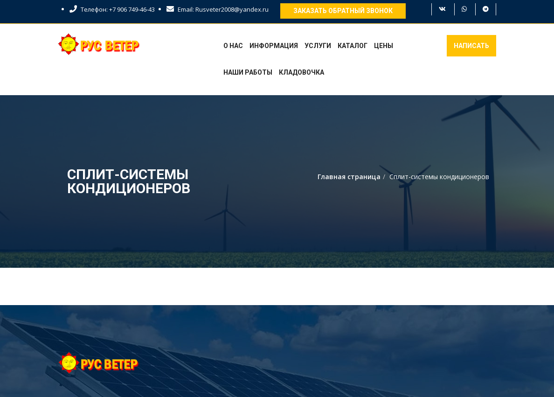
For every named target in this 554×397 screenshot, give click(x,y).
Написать (471, 45)
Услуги (318, 45)
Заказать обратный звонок (343, 10)
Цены (383, 45)
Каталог (352, 45)
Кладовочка (301, 72)
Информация (273, 45)
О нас (233, 45)
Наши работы (247, 72)
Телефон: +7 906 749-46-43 (112, 9)
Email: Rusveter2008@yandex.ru (217, 9)
